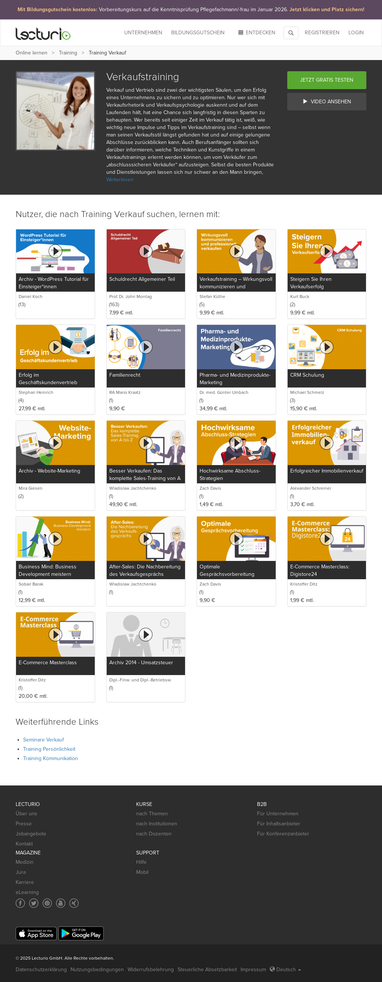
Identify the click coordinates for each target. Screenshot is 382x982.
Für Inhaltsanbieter (278, 824)
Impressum (253, 969)
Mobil (142, 872)
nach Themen (152, 813)
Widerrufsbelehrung (151, 969)
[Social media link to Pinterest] (47, 903)
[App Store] (36, 934)
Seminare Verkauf (43, 740)
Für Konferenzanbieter (283, 834)
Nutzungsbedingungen (97, 969)
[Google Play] (81, 933)
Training (68, 53)
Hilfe (141, 862)
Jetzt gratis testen (326, 80)
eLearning (27, 892)
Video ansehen (327, 101)
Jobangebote (31, 834)
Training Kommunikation (50, 758)
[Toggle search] (291, 32)
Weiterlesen (120, 179)
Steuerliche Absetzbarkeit (207, 969)
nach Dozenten (154, 834)
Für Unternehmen (277, 813)
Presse (24, 824)
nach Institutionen (156, 824)
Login (356, 32)
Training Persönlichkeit (49, 749)
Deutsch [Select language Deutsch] (285, 969)
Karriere (25, 882)
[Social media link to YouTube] (60, 903)
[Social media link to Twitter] (33, 903)
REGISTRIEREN (322, 32)
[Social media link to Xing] (74, 903)
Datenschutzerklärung (41, 969)
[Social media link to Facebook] (20, 903)
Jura (21, 872)
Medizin (25, 862)
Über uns (26, 813)
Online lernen (31, 53)
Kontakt (24, 844)
